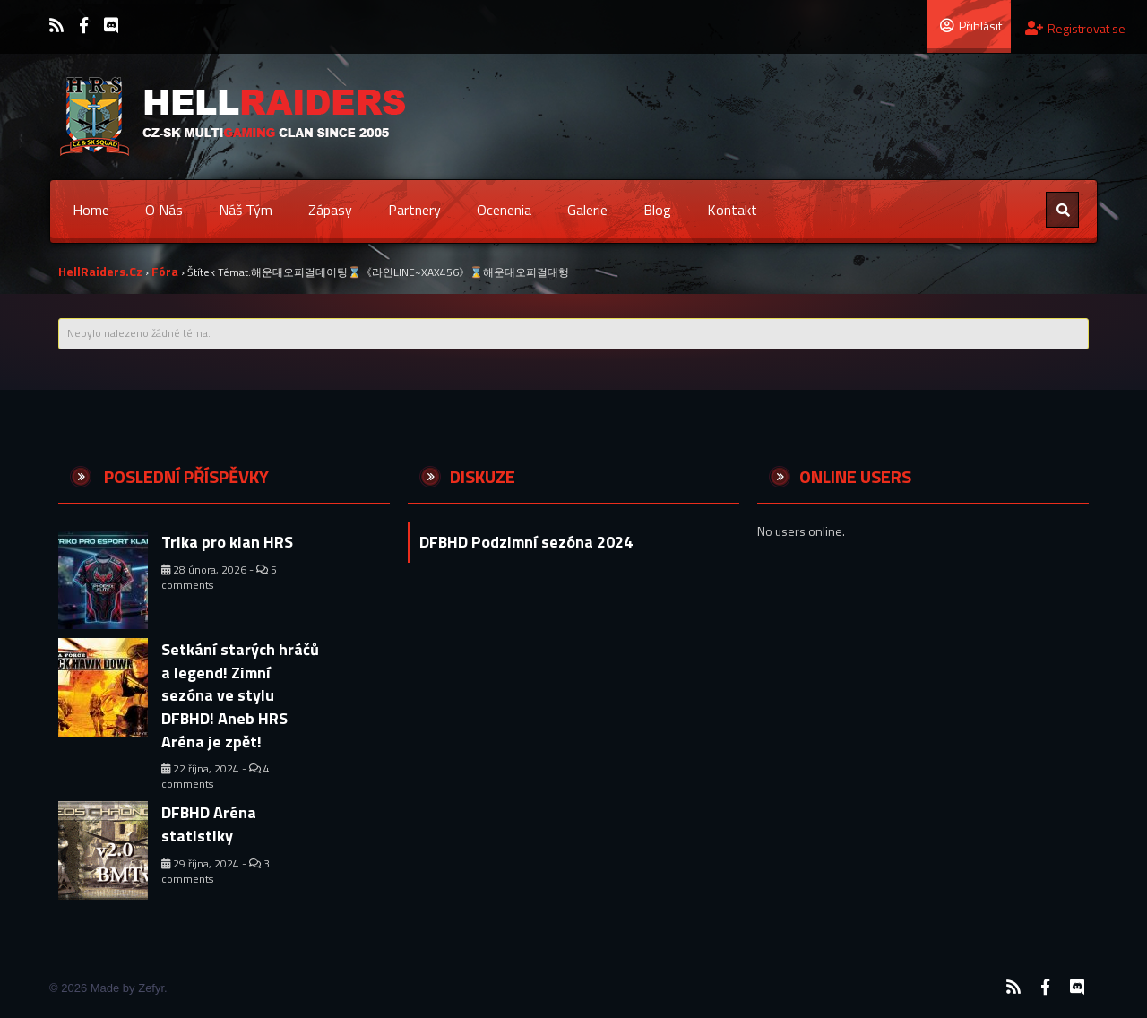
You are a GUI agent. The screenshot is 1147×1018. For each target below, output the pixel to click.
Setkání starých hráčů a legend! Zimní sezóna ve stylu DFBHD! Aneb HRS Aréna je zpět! (240, 695)
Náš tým (245, 209)
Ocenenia (504, 209)
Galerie (587, 209)
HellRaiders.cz (100, 271)
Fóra (164, 271)
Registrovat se (1075, 28)
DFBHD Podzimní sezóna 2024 (526, 542)
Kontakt (732, 209)
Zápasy (330, 209)
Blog (657, 209)
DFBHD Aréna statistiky (208, 824)
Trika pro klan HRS (227, 542)
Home (91, 209)
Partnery (414, 209)
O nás (164, 209)
